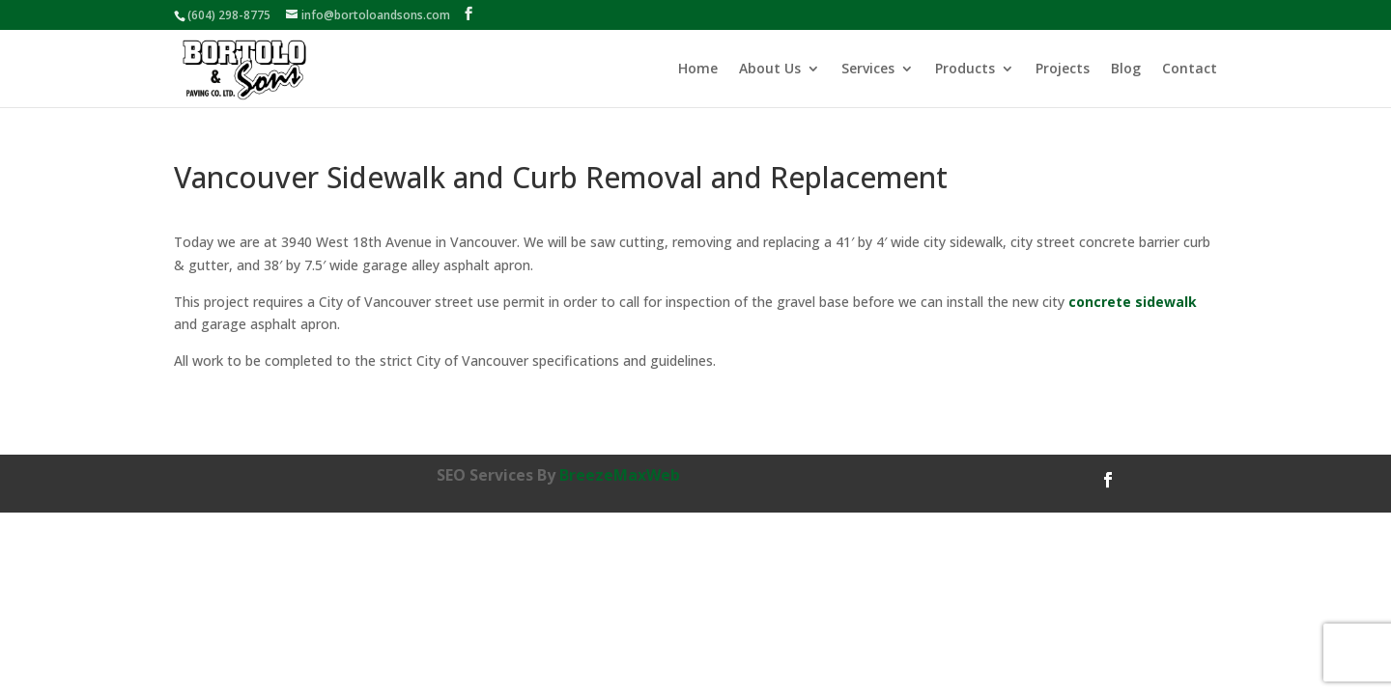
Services (867, 69)
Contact (1189, 69)
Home (698, 69)
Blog (1126, 69)
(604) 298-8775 (228, 15)
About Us (770, 69)
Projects (1063, 69)
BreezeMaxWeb (619, 475)
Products (965, 69)
